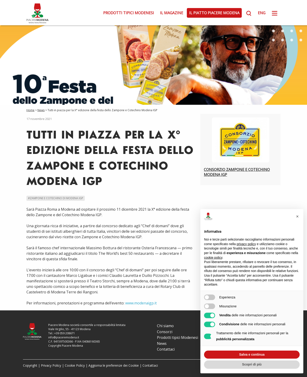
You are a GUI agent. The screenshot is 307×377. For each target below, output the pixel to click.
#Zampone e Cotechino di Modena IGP (55, 198)
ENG (261, 12)
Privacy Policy (51, 365)
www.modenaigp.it (141, 303)
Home (30, 110)
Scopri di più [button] (252, 364)
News (41, 110)
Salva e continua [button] (251, 354)
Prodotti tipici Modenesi (128, 12)
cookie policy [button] (213, 257)
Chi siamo (165, 325)
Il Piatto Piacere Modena (214, 12)
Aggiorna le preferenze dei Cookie (113, 365)
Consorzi (164, 331)
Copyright (30, 365)
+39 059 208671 (64, 333)
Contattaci (166, 349)
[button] (297, 216)
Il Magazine (171, 12)
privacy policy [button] (246, 244)
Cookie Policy (75, 365)
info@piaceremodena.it (63, 337)
